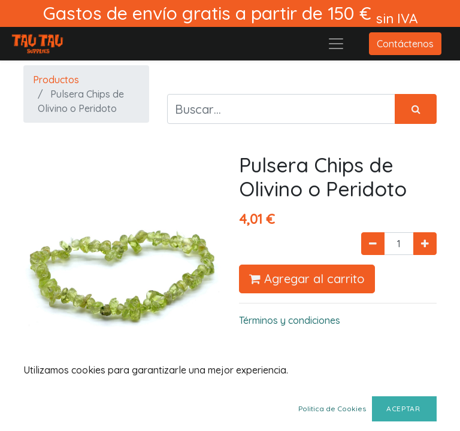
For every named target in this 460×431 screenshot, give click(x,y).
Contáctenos (405, 44)
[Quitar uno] (373, 243)
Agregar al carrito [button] (307, 278)
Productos (56, 80)
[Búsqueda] (416, 109)
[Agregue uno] (425, 243)
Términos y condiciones (289, 320)
